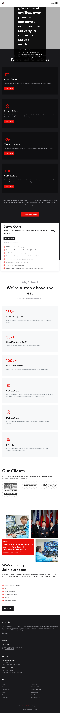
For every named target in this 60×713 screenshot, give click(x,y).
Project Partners (6, 689)
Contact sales (9, 238)
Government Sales (36, 689)
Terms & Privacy (27, 709)
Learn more (9, 88)
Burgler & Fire (34, 692)
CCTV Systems (35, 687)
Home (3, 684)
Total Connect (35, 695)
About (4, 692)
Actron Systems (26, 706)
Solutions (4, 687)
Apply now (7, 608)
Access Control (35, 684)
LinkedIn (5, 633)
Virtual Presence (35, 697)
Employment (5, 695)
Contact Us (5, 697)
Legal (35, 709)
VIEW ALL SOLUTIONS (30, 214)
